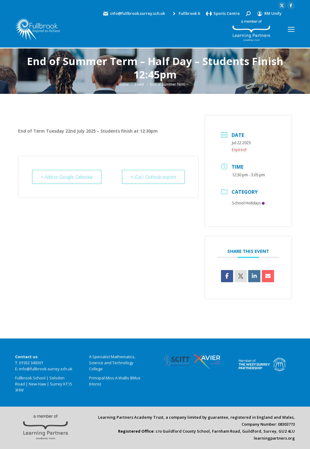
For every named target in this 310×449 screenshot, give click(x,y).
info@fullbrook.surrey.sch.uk (134, 13)
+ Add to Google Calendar (67, 177)
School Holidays (248, 203)
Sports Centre (223, 13)
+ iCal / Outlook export (153, 177)
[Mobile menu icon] (291, 29)
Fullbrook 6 (185, 13)
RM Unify (269, 13)
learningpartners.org (274, 438)
